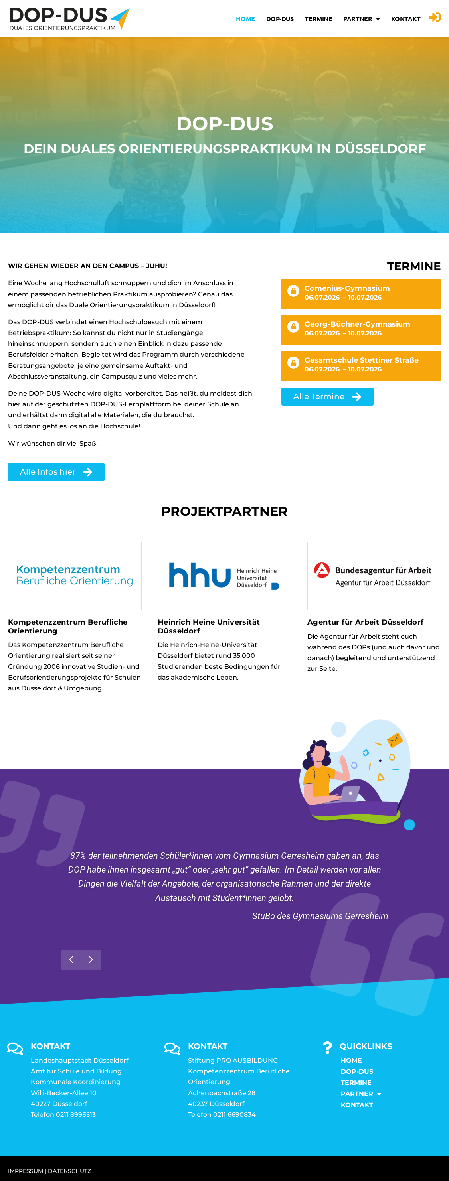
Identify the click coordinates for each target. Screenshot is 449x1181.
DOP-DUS (280, 18)
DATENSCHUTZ (69, 1171)
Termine (318, 18)
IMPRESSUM (25, 1171)
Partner (361, 19)
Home (245, 18)
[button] (91, 960)
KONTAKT (406, 18)
